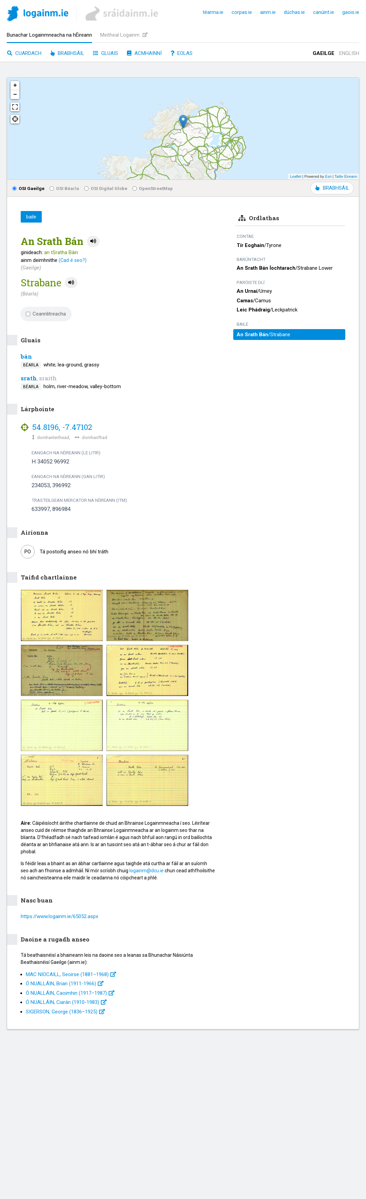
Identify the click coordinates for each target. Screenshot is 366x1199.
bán (26, 356)
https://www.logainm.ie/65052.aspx (59, 916)
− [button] (15, 95)
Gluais (105, 53)
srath (29, 378)
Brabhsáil (67, 53)
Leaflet (295, 176)
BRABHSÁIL (332, 188)
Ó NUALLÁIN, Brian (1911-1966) (65, 984)
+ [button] (15, 85)
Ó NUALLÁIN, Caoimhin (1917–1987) (70, 993)
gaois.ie (350, 12)
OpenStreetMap (152, 188)
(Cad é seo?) (73, 260)
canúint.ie (323, 12)
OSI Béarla (64, 188)
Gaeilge (323, 53)
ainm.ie (268, 12)
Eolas (181, 53)
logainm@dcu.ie (146, 870)
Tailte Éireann (345, 176)
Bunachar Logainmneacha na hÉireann (49, 35)
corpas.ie (242, 12)
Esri (328, 176)
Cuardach (24, 53)
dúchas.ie (294, 12)
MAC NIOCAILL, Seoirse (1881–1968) (71, 974)
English (349, 53)
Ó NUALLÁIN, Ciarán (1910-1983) (66, 1002)
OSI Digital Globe (105, 188)
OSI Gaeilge (28, 188)
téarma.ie (213, 12)
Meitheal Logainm (123, 35)
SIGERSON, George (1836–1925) (65, 1012)
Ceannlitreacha (46, 314)
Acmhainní (144, 53)
